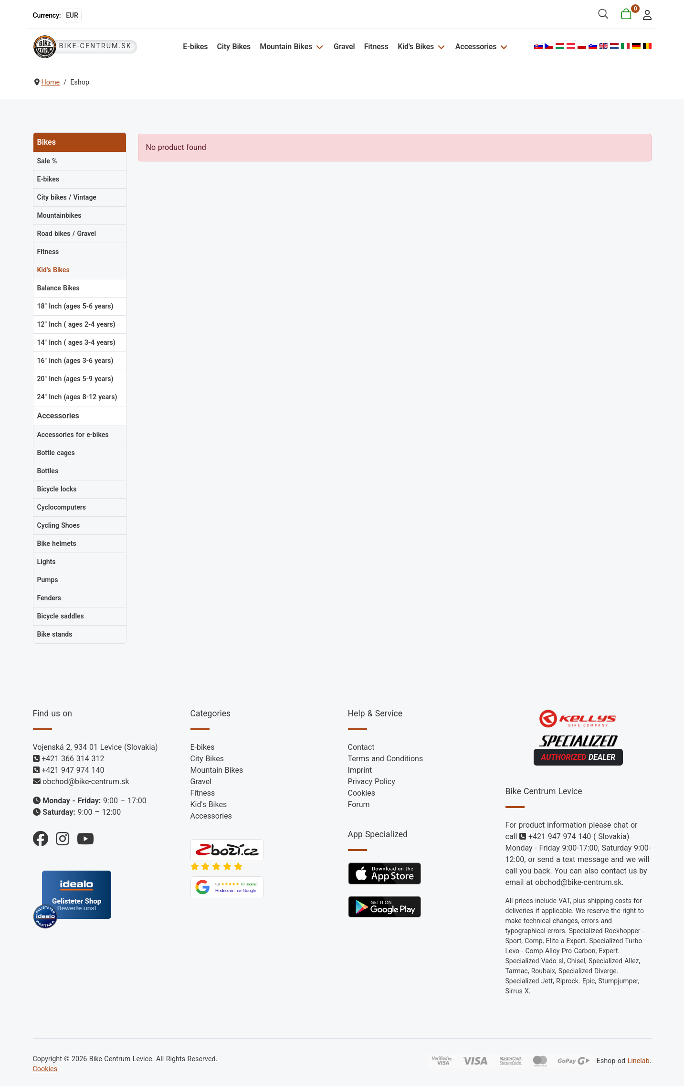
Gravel (344, 46)
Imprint (360, 770)
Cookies (361, 793)
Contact (361, 747)
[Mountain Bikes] (318, 46)
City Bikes (234, 46)
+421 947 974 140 (73, 770)
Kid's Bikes (416, 46)
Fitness (376, 46)
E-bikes (195, 46)
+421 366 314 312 (73, 758)
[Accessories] (502, 46)
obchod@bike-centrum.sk (85, 781)
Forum (359, 804)
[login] (644, 14)
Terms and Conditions (385, 758)
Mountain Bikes (286, 46)
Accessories (475, 46)
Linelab (638, 1061)
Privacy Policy (371, 781)
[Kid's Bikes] (440, 46)
